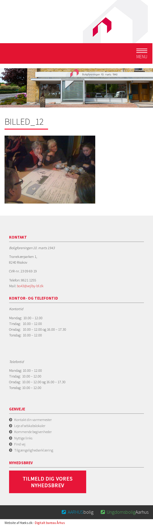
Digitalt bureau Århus (50, 523)
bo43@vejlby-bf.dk (30, 286)
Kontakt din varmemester (33, 419)
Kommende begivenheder (33, 431)
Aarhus (123, 512)
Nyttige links (23, 438)
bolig (77, 512)
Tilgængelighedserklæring (33, 450)
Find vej (19, 444)
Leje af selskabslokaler (29, 425)
